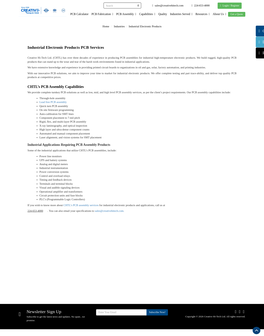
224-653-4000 (35, 210)
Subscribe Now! (157, 319)
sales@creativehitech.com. (109, 210)
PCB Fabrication (99, 14)
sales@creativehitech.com (40, 289)
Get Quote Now (224, 238)
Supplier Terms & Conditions (154, 277)
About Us (219, 14)
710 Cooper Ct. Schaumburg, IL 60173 (47, 274)
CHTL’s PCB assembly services (81, 205)
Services (109, 281)
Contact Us (150, 286)
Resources (201, 14)
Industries (119, 26)
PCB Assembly (123, 14)
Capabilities (145, 14)
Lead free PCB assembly (53, 102)
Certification (150, 269)
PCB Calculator (76, 14)
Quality (161, 14)
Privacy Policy (152, 298)
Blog (146, 292)
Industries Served (179, 14)
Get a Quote (236, 14)
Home (105, 26)
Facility (108, 294)
